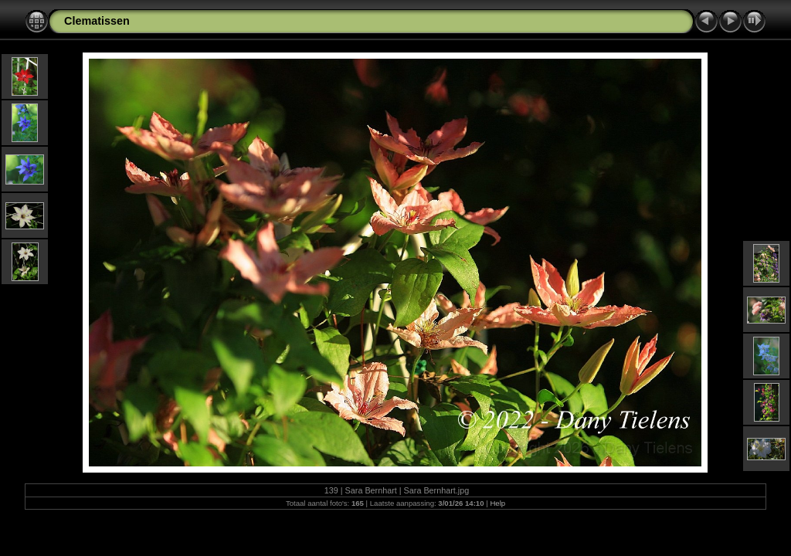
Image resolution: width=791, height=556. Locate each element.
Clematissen (97, 21)
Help (497, 503)
